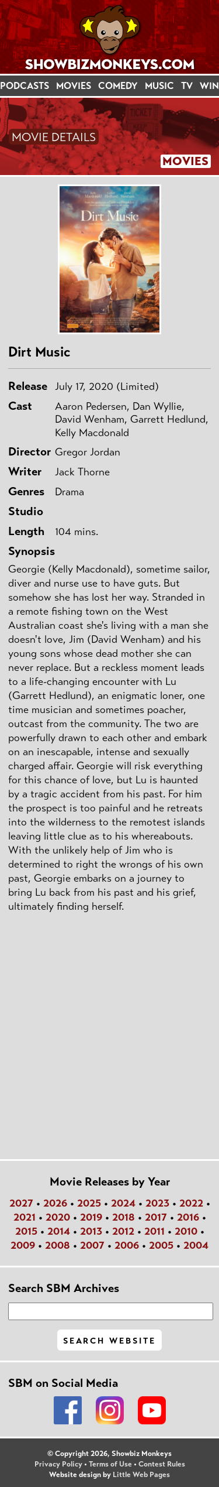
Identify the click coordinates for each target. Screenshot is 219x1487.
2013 (91, 1231)
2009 (23, 1245)
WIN (209, 85)
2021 (24, 1217)
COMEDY (118, 85)
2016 (188, 1217)
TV (187, 85)
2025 (89, 1203)
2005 (161, 1245)
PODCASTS (24, 85)
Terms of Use (110, 1464)
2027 (21, 1203)
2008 (57, 1245)
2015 (26, 1231)
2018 (123, 1217)
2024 (123, 1203)
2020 (58, 1217)
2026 (55, 1203)
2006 (126, 1245)
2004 (195, 1245)
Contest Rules (161, 1464)
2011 (154, 1231)
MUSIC (159, 85)
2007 (92, 1245)
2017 (156, 1217)
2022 (191, 1203)
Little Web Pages (141, 1474)
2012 (123, 1231)
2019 (91, 1217)
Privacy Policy (58, 1464)
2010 (186, 1231)
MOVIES (73, 85)
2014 (58, 1231)
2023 (157, 1203)
